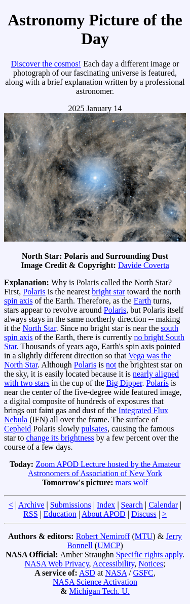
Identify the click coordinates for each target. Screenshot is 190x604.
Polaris (34, 291)
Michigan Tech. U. (99, 591)
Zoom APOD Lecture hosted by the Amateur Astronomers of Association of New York (104, 469)
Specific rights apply (149, 554)
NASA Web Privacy (56, 563)
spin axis (18, 300)
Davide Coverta (143, 265)
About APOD (104, 514)
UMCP (108, 545)
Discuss (144, 514)
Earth (142, 300)
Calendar (163, 504)
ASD (87, 572)
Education (60, 514)
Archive (31, 504)
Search (132, 504)
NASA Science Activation (95, 582)
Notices (150, 563)
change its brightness (60, 437)
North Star (39, 328)
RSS (30, 514)
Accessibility (114, 563)
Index (106, 504)
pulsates (94, 428)
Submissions (70, 504)
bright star (108, 291)
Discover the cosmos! (46, 63)
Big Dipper (124, 383)
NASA (116, 572)
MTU (144, 536)
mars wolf (132, 482)
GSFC (143, 572)
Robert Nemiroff (103, 536)
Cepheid (17, 428)
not (111, 364)
